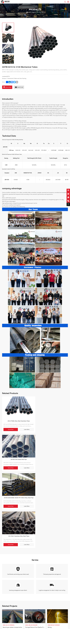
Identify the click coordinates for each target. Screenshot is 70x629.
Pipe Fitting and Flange (8, 615)
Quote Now (10, 428)
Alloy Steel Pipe (40, 12)
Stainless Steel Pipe (7, 607)
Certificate (26, 600)
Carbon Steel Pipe (6, 610)
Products (34, 12)
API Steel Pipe (5, 622)
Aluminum (4, 620)
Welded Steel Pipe (6, 605)
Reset (40, 585)
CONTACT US (26, 607)
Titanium (4, 625)
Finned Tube (5, 627)
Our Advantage (27, 605)
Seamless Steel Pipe (7, 603)
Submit (29, 585)
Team (24, 603)
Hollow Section (6, 617)
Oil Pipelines (5, 612)
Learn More (25, 428)
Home (29, 12)
